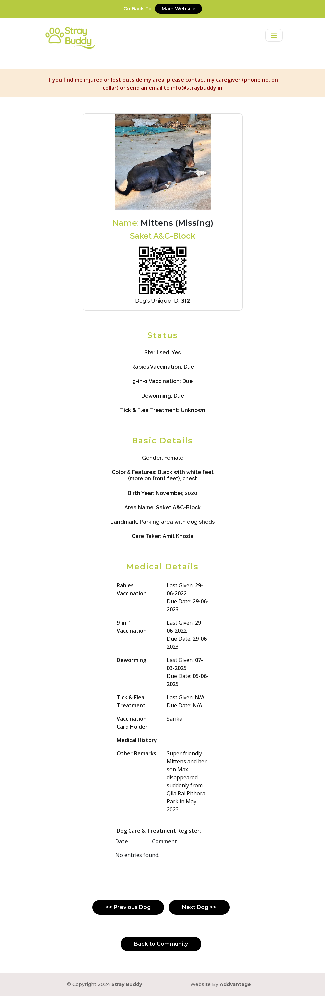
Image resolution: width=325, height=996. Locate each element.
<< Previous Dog (128, 907)
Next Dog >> (199, 907)
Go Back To (162, 9)
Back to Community (161, 944)
